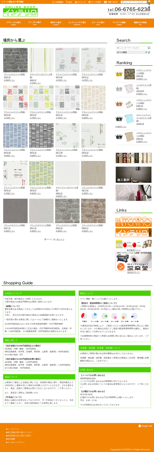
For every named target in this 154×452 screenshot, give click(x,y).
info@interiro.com (88, 378)
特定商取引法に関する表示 (19, 435)
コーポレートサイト (16, 442)
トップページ (13, 429)
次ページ (60, 239)
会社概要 (11, 439)
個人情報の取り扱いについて (20, 432)
